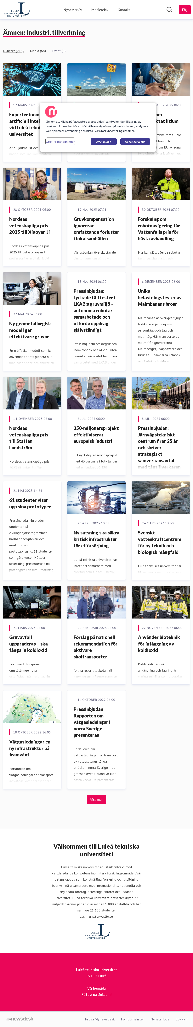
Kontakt (124, 10)
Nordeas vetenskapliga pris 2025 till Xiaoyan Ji (29, 225)
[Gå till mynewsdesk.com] (20, 1019)
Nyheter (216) (13, 51)
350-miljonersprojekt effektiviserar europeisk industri (96, 434)
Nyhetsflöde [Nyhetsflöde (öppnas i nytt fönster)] (159, 1019)
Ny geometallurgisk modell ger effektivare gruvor (30, 330)
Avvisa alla (103, 141)
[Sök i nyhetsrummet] (169, 10)
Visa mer (96, 799)
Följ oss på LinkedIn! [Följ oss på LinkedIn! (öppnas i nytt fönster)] (97, 994)
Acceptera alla (135, 141)
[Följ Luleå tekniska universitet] (185, 9)
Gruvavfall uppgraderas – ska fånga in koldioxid (28, 643)
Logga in (182, 1019)
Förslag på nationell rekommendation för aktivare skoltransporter (95, 646)
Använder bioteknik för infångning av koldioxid (159, 643)
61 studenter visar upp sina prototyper (30, 503)
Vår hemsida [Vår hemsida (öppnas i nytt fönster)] (96, 988)
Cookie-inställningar (60, 141)
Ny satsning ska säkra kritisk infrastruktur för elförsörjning (96, 539)
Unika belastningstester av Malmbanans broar (160, 297)
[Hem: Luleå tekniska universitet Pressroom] (17, 9)
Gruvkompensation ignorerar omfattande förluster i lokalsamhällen (96, 228)
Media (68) (38, 51)
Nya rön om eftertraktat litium (158, 118)
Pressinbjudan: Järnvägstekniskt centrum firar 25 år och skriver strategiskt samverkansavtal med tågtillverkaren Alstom (159, 450)
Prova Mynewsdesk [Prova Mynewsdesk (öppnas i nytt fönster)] (100, 1019)
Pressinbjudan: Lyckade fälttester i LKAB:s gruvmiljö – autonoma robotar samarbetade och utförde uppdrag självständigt (94, 310)
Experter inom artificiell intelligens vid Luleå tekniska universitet (30, 124)
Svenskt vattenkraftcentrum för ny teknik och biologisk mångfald (159, 542)
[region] (98, 127)
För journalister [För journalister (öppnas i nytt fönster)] (132, 1019)
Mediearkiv (99, 10)
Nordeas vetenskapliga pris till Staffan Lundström (28, 437)
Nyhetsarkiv (72, 10)
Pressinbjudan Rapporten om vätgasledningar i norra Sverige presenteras (92, 722)
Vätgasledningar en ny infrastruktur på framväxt (29, 748)
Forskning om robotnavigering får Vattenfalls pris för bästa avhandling (159, 228)
